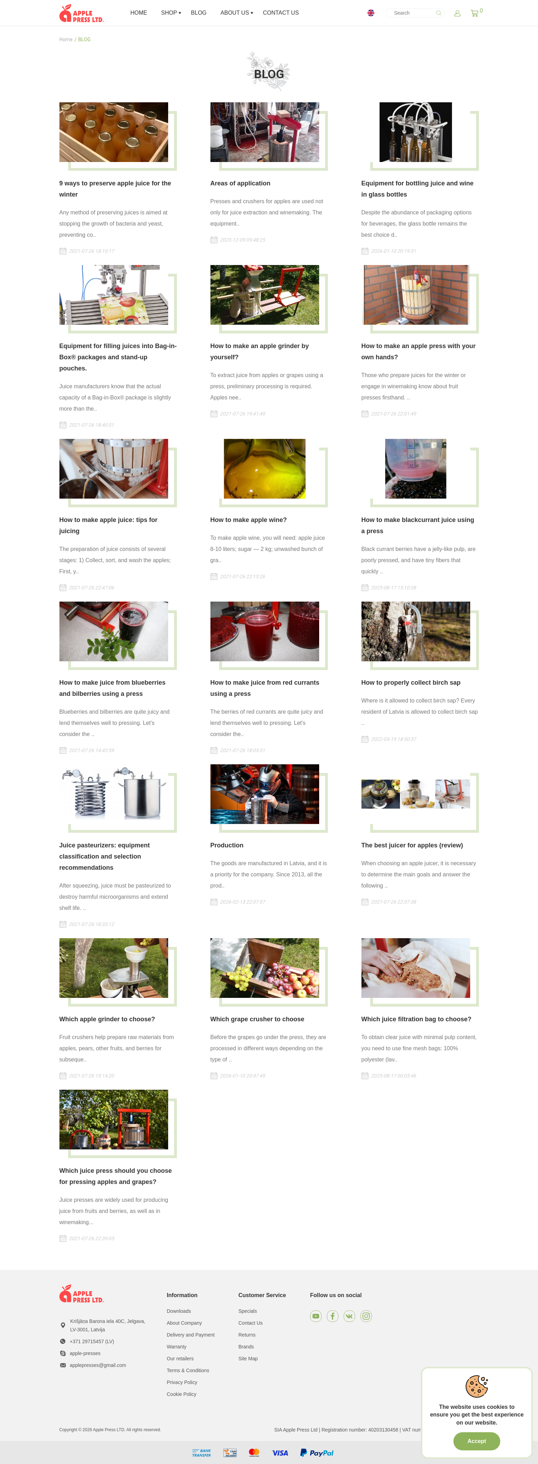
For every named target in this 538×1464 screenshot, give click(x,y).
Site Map (248, 1358)
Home (66, 39)
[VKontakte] (349, 1316)
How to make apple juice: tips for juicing (108, 525)
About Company (184, 1323)
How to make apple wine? (248, 519)
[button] (474, 13)
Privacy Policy (182, 1382)
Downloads (179, 1311)
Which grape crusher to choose (257, 1019)
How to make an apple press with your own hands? (418, 352)
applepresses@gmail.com (98, 1365)
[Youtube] (316, 1316)
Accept (476, 1441)
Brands (246, 1346)
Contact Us (250, 1323)
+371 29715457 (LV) (92, 1341)
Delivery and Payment (191, 1335)
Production (227, 845)
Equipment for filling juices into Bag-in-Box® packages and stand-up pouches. (118, 357)
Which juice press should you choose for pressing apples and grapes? (115, 1176)
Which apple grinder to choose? (107, 1019)
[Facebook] (332, 1316)
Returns (247, 1335)
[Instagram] (366, 1316)
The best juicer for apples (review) (412, 845)
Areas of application (240, 183)
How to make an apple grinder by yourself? (259, 352)
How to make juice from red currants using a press (265, 688)
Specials (247, 1311)
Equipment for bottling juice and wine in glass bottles (417, 189)
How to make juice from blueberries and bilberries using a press (112, 688)
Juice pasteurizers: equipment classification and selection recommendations (104, 856)
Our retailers (180, 1358)
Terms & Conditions (188, 1370)
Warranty (176, 1346)
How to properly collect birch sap (411, 682)
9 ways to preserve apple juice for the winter (115, 189)
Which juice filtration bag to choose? (416, 1019)
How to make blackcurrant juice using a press (417, 525)
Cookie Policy (181, 1394)
